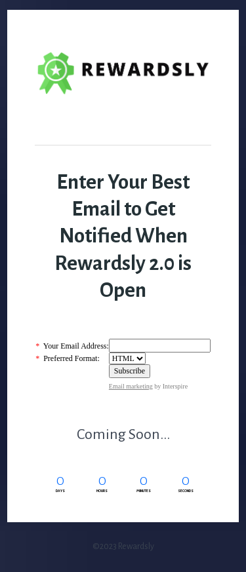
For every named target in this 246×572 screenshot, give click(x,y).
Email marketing (131, 386)
